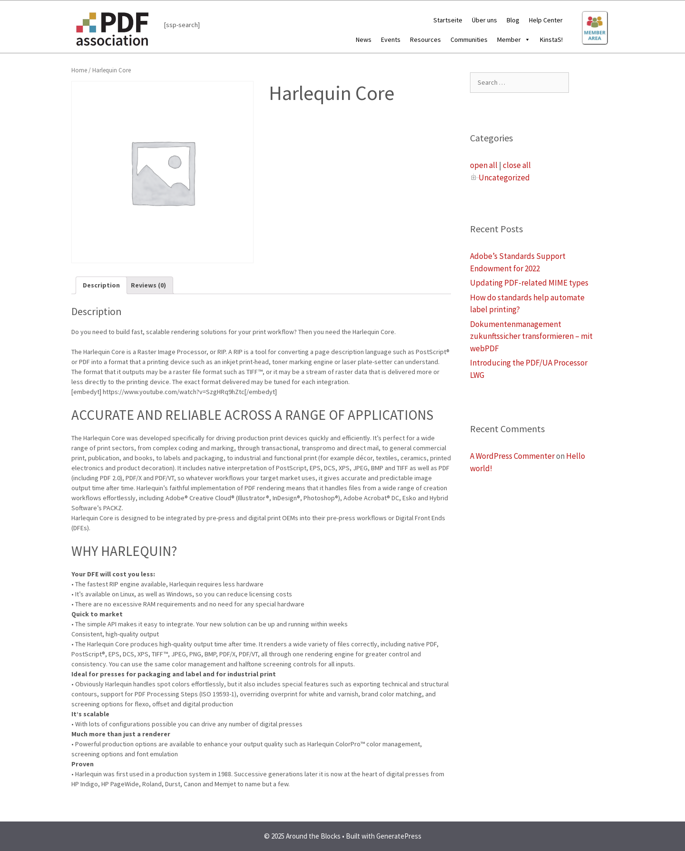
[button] (525, 39)
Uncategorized (504, 177)
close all (517, 165)
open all (484, 165)
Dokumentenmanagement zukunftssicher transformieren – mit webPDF (531, 336)
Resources (425, 39)
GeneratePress (398, 836)
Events (391, 39)
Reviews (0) (148, 285)
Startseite (447, 20)
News (364, 39)
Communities (469, 39)
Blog (513, 20)
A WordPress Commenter (512, 456)
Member (513, 39)
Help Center (546, 20)
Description (101, 285)
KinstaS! (551, 39)
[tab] (101, 285)
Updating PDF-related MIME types (529, 282)
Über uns (484, 20)
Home (79, 70)
